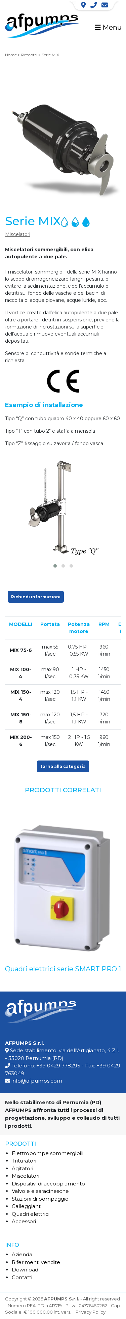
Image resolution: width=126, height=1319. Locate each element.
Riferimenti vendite (36, 1262)
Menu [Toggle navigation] (108, 27)
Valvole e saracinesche (40, 1191)
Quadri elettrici (30, 1214)
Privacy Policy (91, 1312)
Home (11, 54)
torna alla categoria (63, 766)
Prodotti (29, 54)
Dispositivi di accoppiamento (48, 1183)
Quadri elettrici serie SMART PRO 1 (63, 969)
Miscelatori (17, 234)
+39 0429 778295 (58, 1065)
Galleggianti (27, 1206)
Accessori (24, 1221)
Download (25, 1269)
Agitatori (22, 1168)
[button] (55, 566)
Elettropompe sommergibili (47, 1153)
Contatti (22, 1277)
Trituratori (24, 1160)
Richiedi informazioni (35, 596)
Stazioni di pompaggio (40, 1199)
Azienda (22, 1254)
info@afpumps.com (36, 1081)
